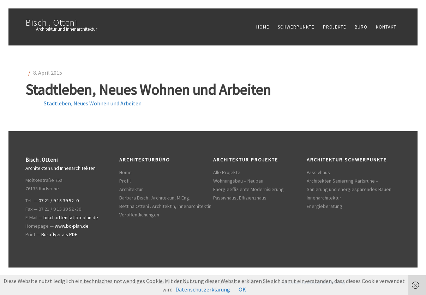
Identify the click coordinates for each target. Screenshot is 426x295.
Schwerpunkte (296, 27)
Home (262, 27)
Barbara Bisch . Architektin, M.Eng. (154, 198)
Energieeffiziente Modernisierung (248, 189)
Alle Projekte (226, 172)
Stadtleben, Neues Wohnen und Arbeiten (93, 103)
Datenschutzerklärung (202, 289)
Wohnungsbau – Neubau (238, 181)
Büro (361, 27)
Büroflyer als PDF (59, 234)
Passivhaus (318, 172)
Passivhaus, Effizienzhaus (239, 198)
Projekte (334, 27)
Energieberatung (324, 206)
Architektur (131, 189)
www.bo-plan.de (72, 226)
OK (242, 289)
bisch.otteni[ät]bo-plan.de (70, 217)
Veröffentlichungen (139, 214)
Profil (125, 181)
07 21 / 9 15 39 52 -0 (58, 200)
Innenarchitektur (324, 198)
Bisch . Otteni (51, 22)
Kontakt (386, 27)
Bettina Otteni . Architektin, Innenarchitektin (165, 206)
